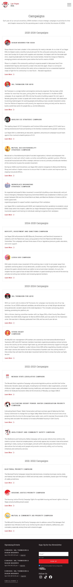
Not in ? (41, 557)
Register (23, 555)
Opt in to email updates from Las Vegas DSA (50, 565)
